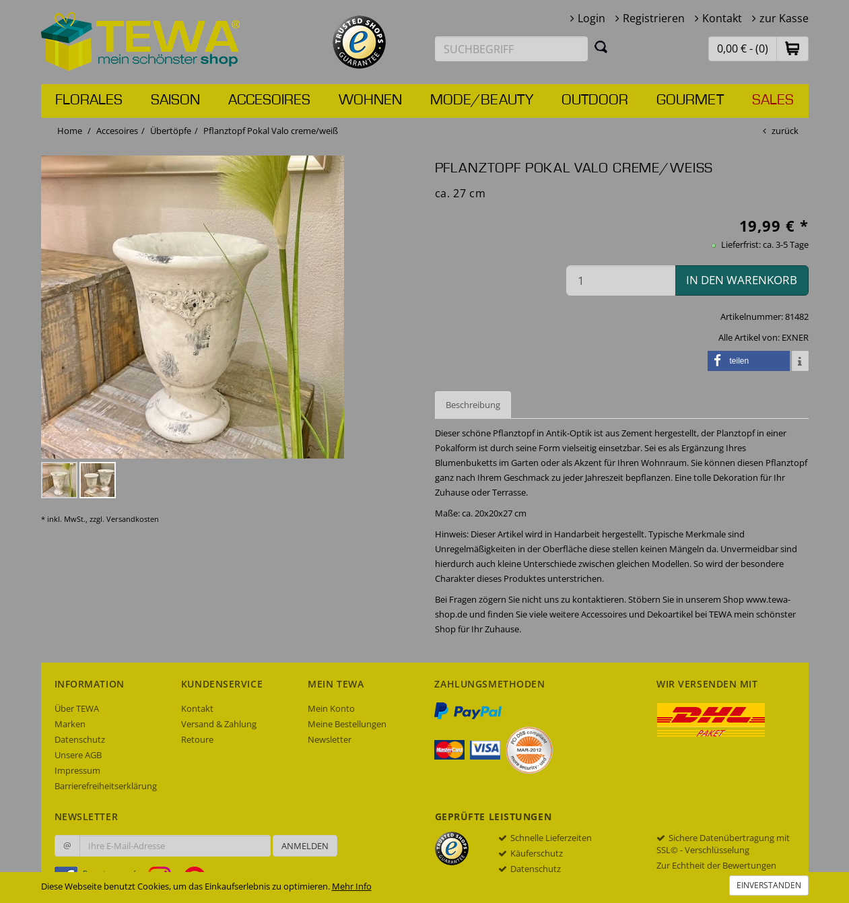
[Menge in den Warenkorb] (620, 280)
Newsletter (329, 739)
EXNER (795, 337)
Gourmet (690, 100)
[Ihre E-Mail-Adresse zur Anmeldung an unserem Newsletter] (175, 846)
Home (69, 131)
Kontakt (722, 18)
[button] (792, 48)
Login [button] (591, 18)
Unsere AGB (78, 755)
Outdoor (595, 100)
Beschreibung (473, 405)
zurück (785, 131)
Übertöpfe (170, 131)
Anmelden (305, 846)
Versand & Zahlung (219, 724)
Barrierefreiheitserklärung (106, 786)
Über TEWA (77, 708)
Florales (89, 100)
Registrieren (654, 18)
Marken (70, 724)
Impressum (77, 770)
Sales (773, 100)
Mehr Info (352, 886)
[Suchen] (601, 46)
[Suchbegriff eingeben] (511, 48)
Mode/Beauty (481, 100)
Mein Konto (331, 708)
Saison (175, 100)
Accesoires (269, 100)
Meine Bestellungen (347, 724)
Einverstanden (769, 885)
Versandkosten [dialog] (132, 519)
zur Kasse (784, 18)
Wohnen (370, 100)
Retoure (197, 739)
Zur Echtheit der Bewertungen (716, 865)
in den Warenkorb (741, 280)
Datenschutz (80, 739)
